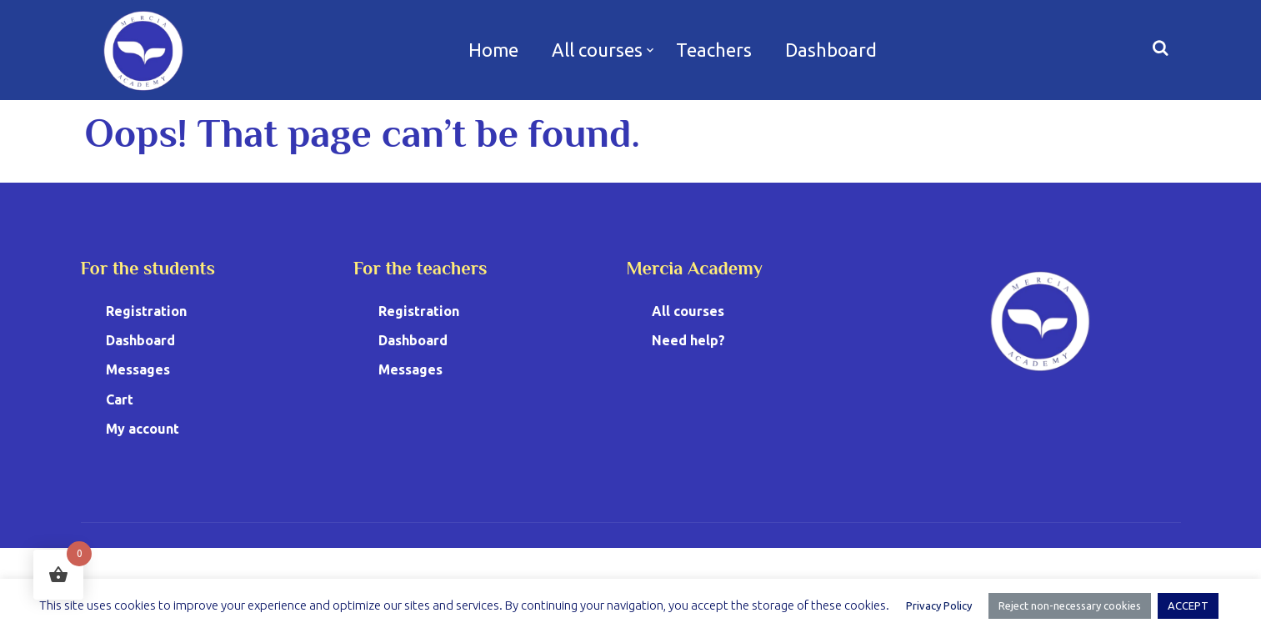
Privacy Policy (939, 605)
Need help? (688, 340)
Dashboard (831, 49)
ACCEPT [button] (1188, 605)
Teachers (714, 49)
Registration (146, 311)
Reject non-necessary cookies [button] (1069, 605)
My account (142, 428)
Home (493, 49)
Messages (138, 369)
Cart (119, 399)
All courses (597, 49)
